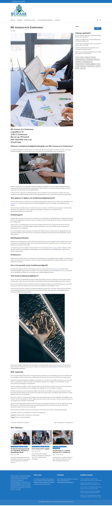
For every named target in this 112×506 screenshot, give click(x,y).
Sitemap (66, 504)
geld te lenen (14, 203)
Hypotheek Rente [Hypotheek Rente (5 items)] (80, 64)
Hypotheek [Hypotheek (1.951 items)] (78, 61)
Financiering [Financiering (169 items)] (89, 59)
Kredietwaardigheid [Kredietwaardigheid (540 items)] (90, 64)
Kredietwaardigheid (24, 417)
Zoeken (77, 26)
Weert (25, 446)
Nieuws (13, 20)
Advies (17, 417)
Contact (57, 20)
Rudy (13, 30)
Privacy (71, 504)
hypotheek (56, 269)
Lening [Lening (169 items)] (77, 66)
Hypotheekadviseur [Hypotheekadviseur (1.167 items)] (87, 61)
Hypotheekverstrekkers (45, 20)
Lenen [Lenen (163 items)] (98, 64)
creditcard (55, 247)
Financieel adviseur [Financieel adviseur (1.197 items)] (80, 59)
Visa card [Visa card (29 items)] (82, 68)
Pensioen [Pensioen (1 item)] (98, 66)
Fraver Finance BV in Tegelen (41, 449)
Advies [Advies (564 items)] (77, 57)
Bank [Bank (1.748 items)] (82, 57)
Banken (19, 20)
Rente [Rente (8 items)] (77, 68)
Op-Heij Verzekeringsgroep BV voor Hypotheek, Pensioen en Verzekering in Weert (20, 450)
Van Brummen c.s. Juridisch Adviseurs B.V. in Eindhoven (61, 451)
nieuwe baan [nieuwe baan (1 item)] (91, 66)
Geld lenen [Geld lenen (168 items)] (96, 59)
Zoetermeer (29, 415)
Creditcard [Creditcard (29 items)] (87, 57)
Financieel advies (29, 20)
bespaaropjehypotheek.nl (56, 504)
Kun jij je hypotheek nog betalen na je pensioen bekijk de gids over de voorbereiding (89, 480)
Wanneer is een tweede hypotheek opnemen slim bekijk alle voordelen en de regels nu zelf (90, 498)
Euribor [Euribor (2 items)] (93, 57)
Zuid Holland (36, 415)
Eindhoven (55, 446)
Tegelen (47, 446)
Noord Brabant (56, 448)
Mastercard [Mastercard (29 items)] (83, 66)
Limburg (21, 446)
